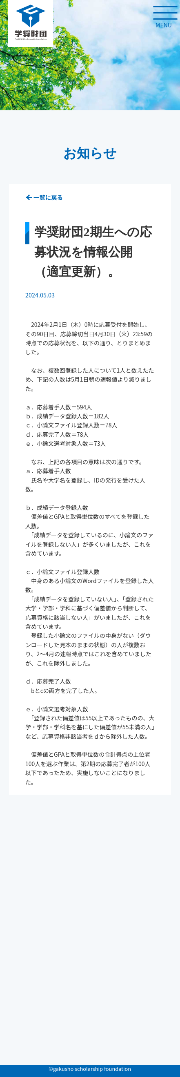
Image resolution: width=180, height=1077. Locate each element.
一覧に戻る (48, 197)
